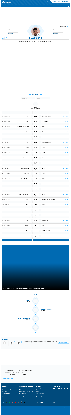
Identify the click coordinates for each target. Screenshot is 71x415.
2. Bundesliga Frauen (40, 396)
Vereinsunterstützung (6, 393)
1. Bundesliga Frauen (40, 394)
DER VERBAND (49, 5)
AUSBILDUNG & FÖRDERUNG (40, 5)
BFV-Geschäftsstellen (23, 393)
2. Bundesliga (38, 389)
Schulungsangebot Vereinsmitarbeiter (26, 391)
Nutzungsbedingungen (54, 407)
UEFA (8, 407)
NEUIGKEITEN (17, 5)
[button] (3, 38)
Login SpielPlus (22, 396)
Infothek (59, 1)
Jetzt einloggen (64, 1)
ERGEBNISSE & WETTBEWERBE (7, 5)
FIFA (11, 407)
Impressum (67, 407)
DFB (5, 407)
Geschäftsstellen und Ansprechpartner (9, 389)
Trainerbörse (21, 394)
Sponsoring (4, 391)
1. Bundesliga (38, 388)
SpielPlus (54, 1)
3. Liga (37, 391)
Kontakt (3, 396)
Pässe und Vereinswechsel (24, 388)
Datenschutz (62, 407)
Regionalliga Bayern (40, 393)
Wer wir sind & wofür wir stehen (8, 388)
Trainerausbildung (22, 389)
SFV (3, 407)
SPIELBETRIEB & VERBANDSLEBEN (27, 5)
